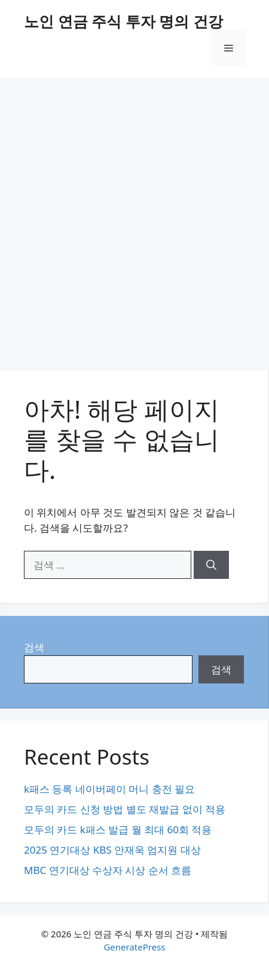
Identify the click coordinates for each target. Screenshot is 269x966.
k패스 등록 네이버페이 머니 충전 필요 (109, 789)
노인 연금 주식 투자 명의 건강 (123, 21)
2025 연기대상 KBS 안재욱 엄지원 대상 (112, 850)
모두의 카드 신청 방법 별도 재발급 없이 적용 (124, 809)
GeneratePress (134, 947)
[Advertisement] (134, 218)
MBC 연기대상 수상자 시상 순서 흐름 (107, 870)
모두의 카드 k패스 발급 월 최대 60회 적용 (118, 829)
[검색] (211, 565)
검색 (34, 647)
